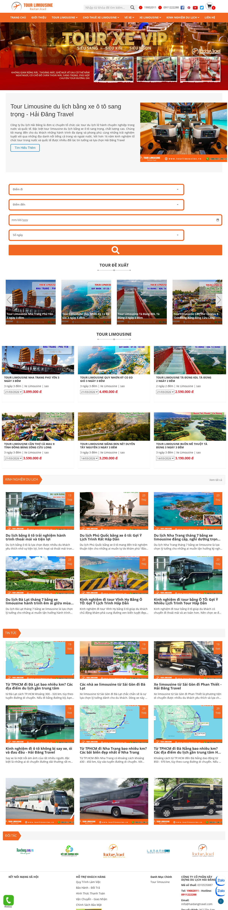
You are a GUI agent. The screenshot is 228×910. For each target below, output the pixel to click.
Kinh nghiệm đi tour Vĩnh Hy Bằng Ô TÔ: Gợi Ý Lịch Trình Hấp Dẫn (111, 601)
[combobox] (96, 189)
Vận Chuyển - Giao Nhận (91, 899)
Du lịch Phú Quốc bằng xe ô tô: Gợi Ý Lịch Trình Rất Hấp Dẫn (111, 537)
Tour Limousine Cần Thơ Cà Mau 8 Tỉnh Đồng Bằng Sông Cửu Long (195, 315)
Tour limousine (160, 882)
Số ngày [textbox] (18, 235)
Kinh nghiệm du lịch (21, 479)
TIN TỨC (11, 633)
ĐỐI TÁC (11, 836)
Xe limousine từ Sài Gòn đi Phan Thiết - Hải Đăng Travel (188, 686)
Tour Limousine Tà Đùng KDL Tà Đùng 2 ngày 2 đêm (138, 315)
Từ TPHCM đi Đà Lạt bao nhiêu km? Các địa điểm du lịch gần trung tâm (39, 686)
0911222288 (168, 7)
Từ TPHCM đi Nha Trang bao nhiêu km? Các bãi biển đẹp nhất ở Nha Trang (113, 750)
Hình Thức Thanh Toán (90, 893)
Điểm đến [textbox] (19, 204)
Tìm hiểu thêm (25, 147)
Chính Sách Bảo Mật (89, 905)
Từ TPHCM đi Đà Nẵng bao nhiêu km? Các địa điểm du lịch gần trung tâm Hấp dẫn (188, 752)
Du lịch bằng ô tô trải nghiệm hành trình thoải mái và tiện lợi (36, 537)
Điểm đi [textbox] (18, 189)
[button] (219, 300)
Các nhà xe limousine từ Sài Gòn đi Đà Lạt (112, 686)
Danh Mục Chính (161, 877)
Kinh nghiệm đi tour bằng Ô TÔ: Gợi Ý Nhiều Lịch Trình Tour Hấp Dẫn (186, 601)
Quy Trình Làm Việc (88, 882)
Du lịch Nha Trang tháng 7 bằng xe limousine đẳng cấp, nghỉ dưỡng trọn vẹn (186, 539)
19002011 (147, 7)
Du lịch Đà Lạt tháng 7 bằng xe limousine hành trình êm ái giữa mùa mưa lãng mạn (38, 603)
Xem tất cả (215, 479)
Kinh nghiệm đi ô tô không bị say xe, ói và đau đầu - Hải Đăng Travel (39, 750)
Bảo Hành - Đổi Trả (88, 887)
